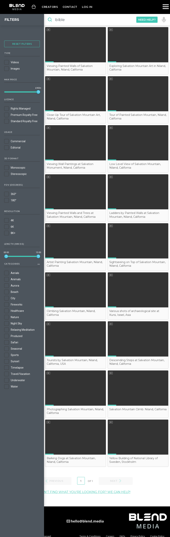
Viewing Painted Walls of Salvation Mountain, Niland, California (70, 67)
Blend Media (16, 7)
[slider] (38, 92)
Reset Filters (22, 43)
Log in (87, 7)
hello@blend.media (87, 521)
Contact (70, 7)
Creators (50, 7)
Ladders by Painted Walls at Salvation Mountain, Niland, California (134, 214)
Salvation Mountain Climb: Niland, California (138, 409)
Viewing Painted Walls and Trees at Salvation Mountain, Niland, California (71, 214)
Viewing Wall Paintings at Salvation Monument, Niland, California (70, 165)
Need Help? (147, 19)
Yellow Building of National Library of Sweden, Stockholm (133, 460)
